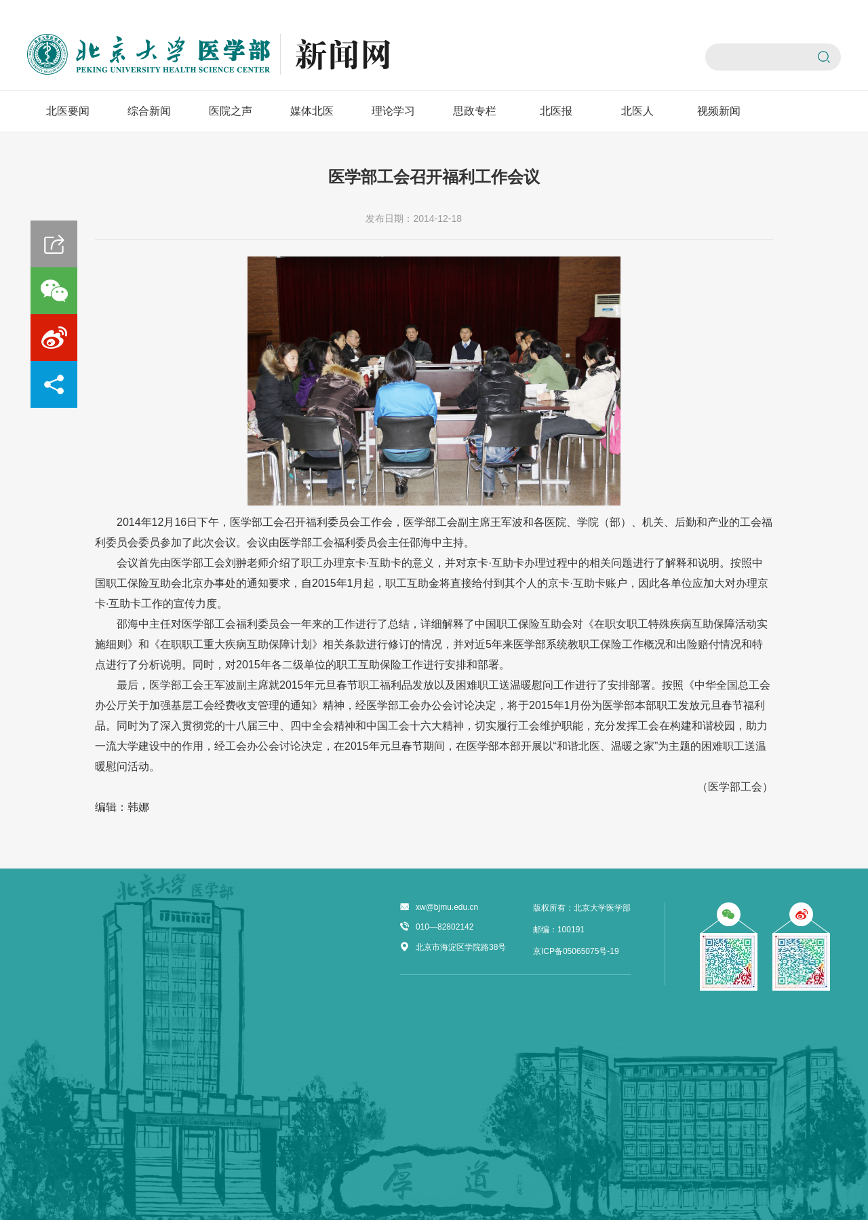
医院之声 (230, 111)
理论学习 (393, 111)
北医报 (556, 111)
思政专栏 (474, 111)
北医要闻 (68, 111)
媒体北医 (312, 111)
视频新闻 (719, 111)
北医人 (637, 111)
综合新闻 (149, 111)
